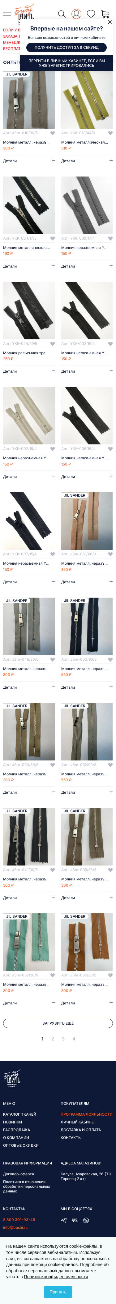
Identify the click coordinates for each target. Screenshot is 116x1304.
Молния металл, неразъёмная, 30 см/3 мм (87, 879)
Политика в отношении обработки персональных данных (26, 1186)
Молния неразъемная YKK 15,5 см (87, 353)
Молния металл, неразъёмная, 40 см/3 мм (87, 563)
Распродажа (16, 1129)
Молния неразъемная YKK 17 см (87, 248)
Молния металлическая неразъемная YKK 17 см (29, 248)
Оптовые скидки (21, 1145)
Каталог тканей (19, 1114)
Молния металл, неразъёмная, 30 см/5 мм (29, 142)
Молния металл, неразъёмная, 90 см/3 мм (87, 669)
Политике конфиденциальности (56, 1276)
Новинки (12, 1122)
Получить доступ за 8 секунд (67, 47)
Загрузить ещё (58, 1023)
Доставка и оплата (81, 1129)
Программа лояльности (87, 1114)
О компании (16, 1137)
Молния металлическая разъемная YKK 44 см (87, 142)
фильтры (14, 62)
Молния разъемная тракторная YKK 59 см (29, 353)
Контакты (71, 1137)
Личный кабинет (78, 1122)
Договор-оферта (18, 1174)
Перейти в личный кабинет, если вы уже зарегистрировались (66, 63)
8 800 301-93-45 (19, 1219)
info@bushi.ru (15, 1227)
